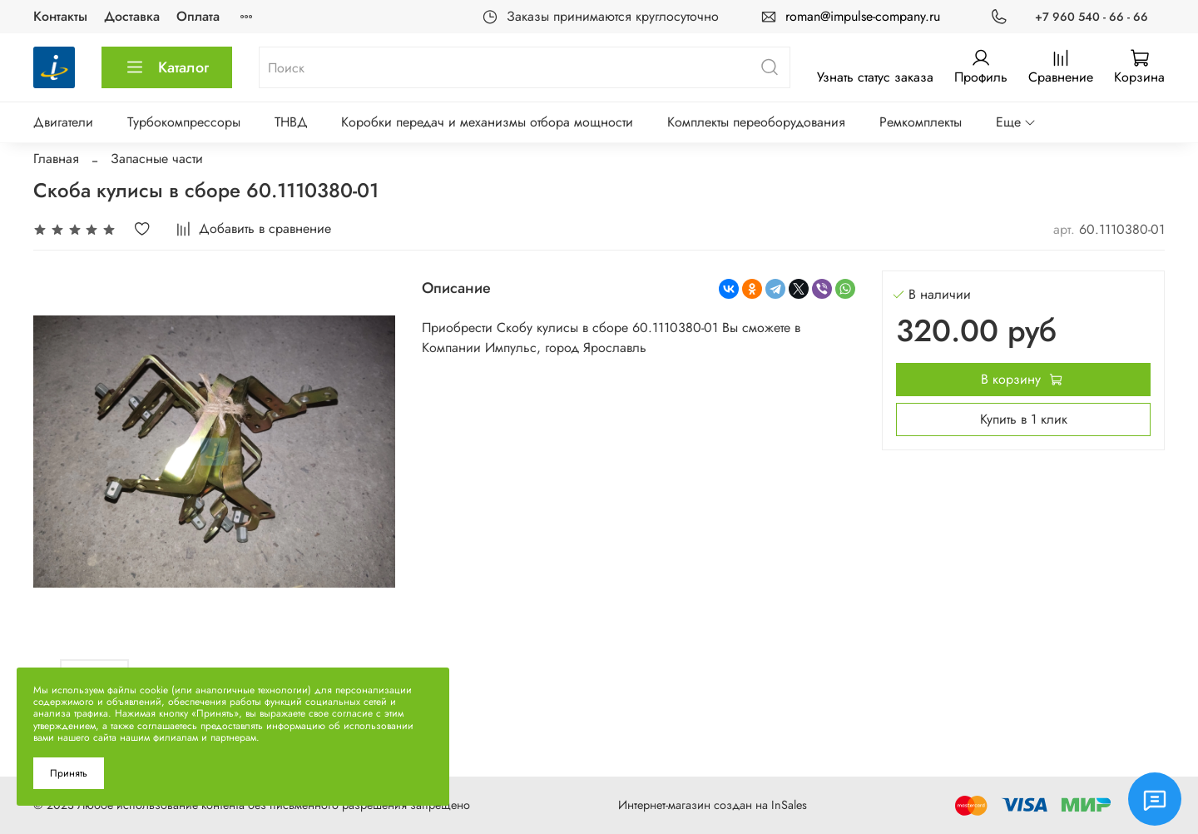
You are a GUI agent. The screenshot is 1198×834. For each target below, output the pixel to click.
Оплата (198, 16)
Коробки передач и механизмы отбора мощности (487, 122)
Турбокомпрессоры (183, 122)
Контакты (60, 16)
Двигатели (63, 122)
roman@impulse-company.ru (862, 16)
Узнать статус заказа (875, 77)
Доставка (132, 16)
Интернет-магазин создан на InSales (712, 805)
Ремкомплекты (920, 122)
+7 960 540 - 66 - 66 (1091, 16)
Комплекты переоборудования (756, 122)
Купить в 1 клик (1023, 419)
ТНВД (291, 122)
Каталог (167, 67)
